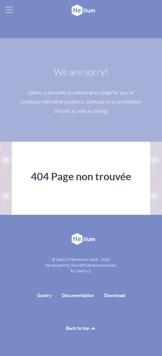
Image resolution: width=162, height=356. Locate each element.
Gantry (44, 295)
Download (114, 295)
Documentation (78, 295)
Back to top (81, 328)
